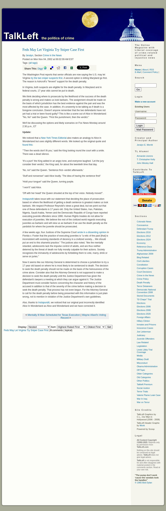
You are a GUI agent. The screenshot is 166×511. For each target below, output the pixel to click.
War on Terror (143, 402)
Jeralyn (29, 55)
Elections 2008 (144, 310)
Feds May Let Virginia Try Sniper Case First (26, 330)
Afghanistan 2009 (145, 254)
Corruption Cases (145, 268)
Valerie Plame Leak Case (148, 395)
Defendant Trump (145, 229)
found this (27, 144)
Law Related (143, 342)
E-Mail (138, 72)
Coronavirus (142, 225)
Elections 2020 (144, 314)
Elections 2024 (144, 239)
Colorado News (144, 221)
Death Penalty (143, 282)
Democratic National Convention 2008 (146, 290)
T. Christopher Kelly (146, 159)
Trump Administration (147, 250)
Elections (141, 303)
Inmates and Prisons (146, 324)
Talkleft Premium (144, 384)
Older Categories (145, 374)
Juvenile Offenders (145, 339)
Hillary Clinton (143, 321)
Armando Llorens (145, 156)
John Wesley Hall (145, 163)
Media (140, 355)
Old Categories (144, 377)
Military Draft (143, 359)
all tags (33, 63)
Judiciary (141, 335)
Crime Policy (143, 279)
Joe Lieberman (144, 332)
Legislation (142, 346)
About (145, 69)
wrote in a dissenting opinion (92, 232)
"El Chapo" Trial (144, 299)
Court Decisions (144, 272)
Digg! (40, 68)
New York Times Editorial (54, 138)
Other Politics (143, 381)
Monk (142, 425)
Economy (141, 243)
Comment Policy (150, 72)
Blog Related (143, 257)
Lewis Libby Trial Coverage (144, 351)
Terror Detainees (144, 286)
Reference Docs (144, 247)
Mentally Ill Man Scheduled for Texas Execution (54, 314)
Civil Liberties (143, 261)
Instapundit (28, 199)
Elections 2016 (144, 232)
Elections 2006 (144, 306)
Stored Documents (145, 296)
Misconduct (142, 363)
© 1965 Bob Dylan (143, 482)
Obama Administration (147, 366)
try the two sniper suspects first (46, 78)
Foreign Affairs (143, 317)
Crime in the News (52, 55)
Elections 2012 (144, 236)
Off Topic (141, 370)
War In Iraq (142, 399)
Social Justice (143, 388)
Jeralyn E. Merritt (145, 145)
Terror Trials (142, 391)
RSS (152, 69)
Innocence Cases (145, 328)
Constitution (142, 265)
